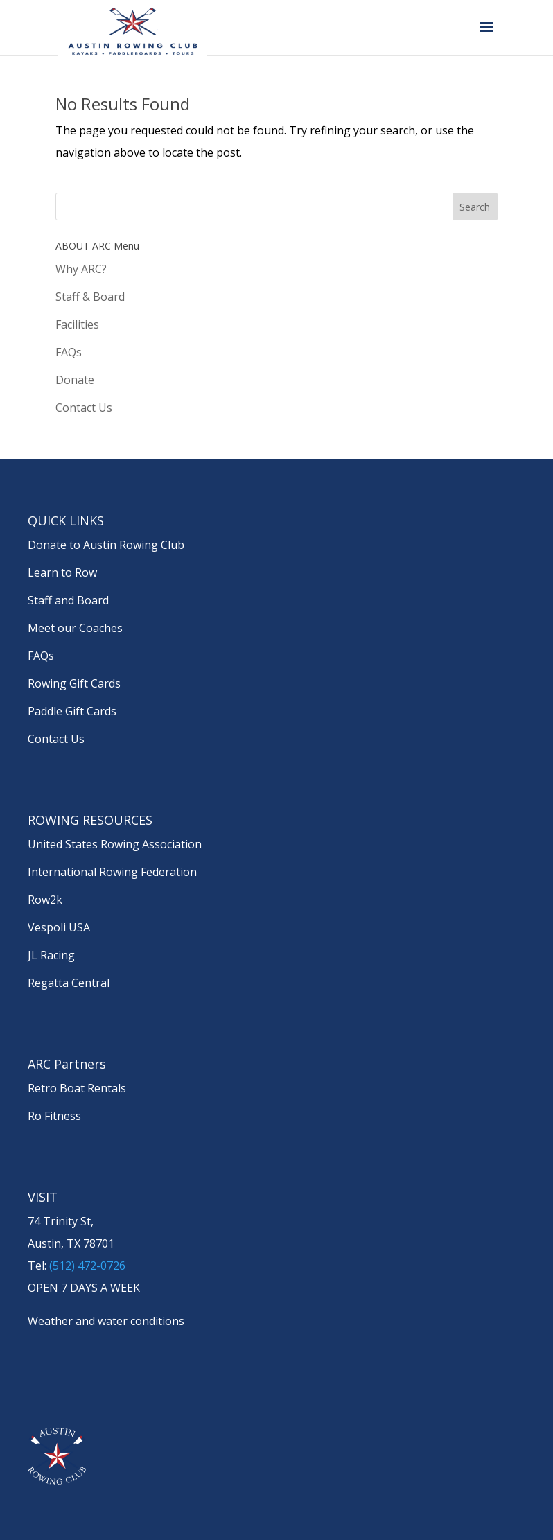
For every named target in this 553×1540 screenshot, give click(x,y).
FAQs (68, 352)
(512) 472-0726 (87, 1265)
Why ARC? (81, 269)
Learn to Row (62, 572)
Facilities (77, 324)
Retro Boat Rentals (77, 1088)
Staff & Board (90, 296)
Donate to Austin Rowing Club (106, 544)
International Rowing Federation (112, 872)
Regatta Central (68, 982)
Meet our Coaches (75, 628)
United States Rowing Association (115, 844)
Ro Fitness (54, 1115)
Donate (74, 379)
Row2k (45, 899)
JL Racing (51, 955)
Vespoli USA (59, 927)
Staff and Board (68, 600)
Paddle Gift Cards (72, 711)
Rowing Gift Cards (74, 683)
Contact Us (83, 407)
